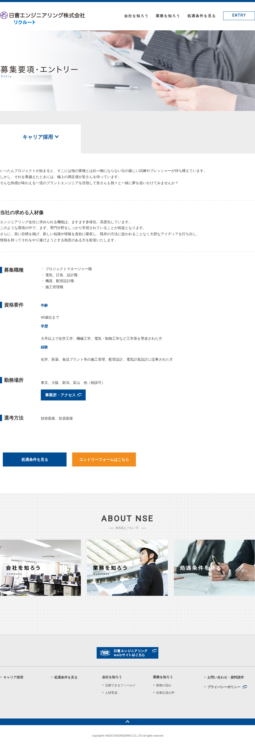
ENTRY (239, 15)
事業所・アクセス (60, 395)
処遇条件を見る (201, 16)
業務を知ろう (168, 16)
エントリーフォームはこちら (104, 459)
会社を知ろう (136, 16)
